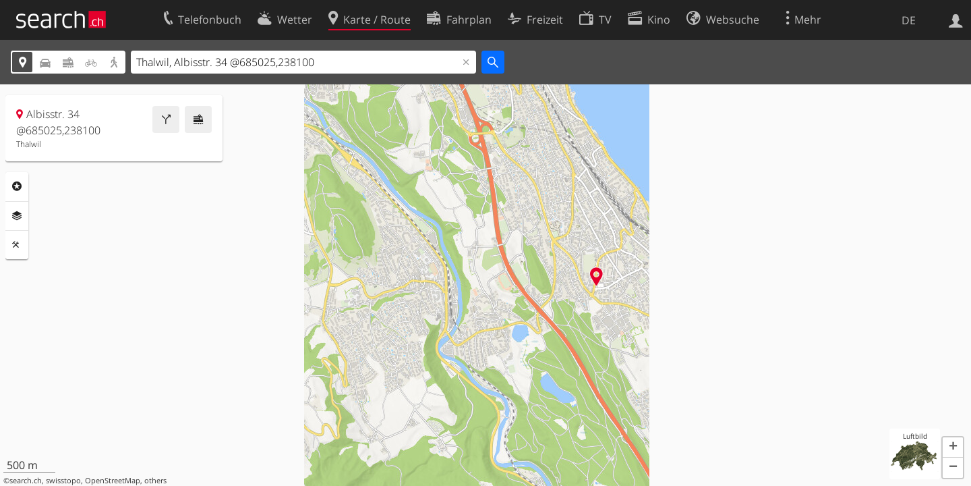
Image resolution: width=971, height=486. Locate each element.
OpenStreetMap (112, 480)
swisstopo (63, 480)
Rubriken (16, 186)
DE (909, 20)
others (155, 480)
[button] (953, 447)
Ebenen (16, 216)
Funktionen (16, 245)
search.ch (25, 480)
